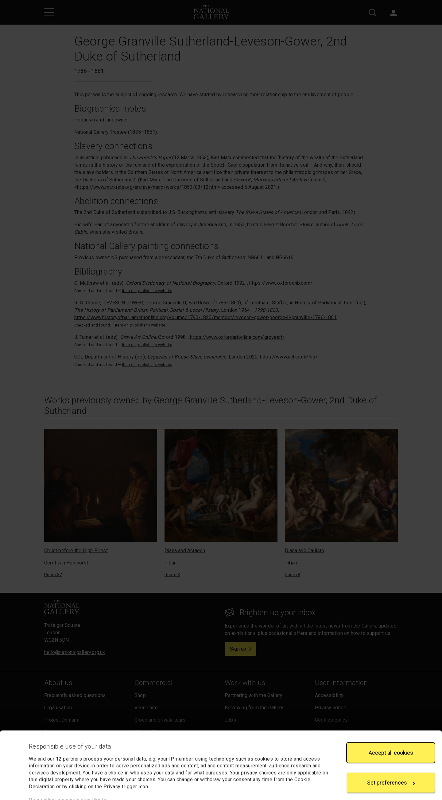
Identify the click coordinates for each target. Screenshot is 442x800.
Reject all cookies (390, 777)
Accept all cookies (391, 718)
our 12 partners (64, 724)
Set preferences (391, 748)
